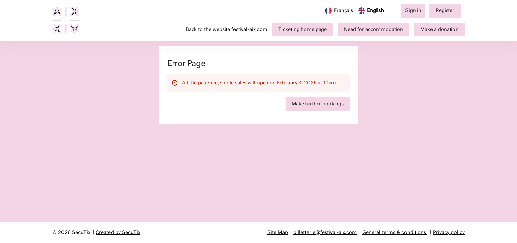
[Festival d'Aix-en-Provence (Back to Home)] (69, 20)
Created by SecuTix (118, 232)
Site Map (277, 232)
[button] (302, 29)
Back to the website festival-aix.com (226, 29)
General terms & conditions (394, 232)
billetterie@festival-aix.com (325, 232)
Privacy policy (449, 232)
